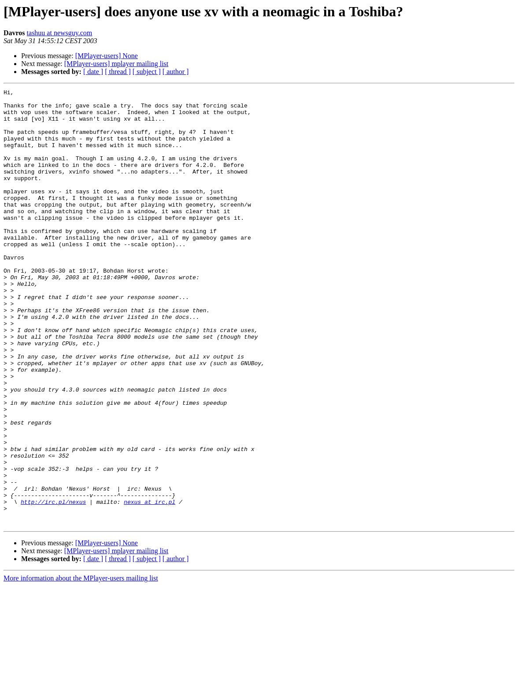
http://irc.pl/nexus (53, 585)
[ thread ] (118, 71)
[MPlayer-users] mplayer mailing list (116, 63)
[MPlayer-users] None (106, 55)
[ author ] (176, 71)
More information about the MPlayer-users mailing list (81, 665)
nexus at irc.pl (149, 585)
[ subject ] (147, 71)
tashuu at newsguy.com (59, 33)
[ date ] (93, 71)
